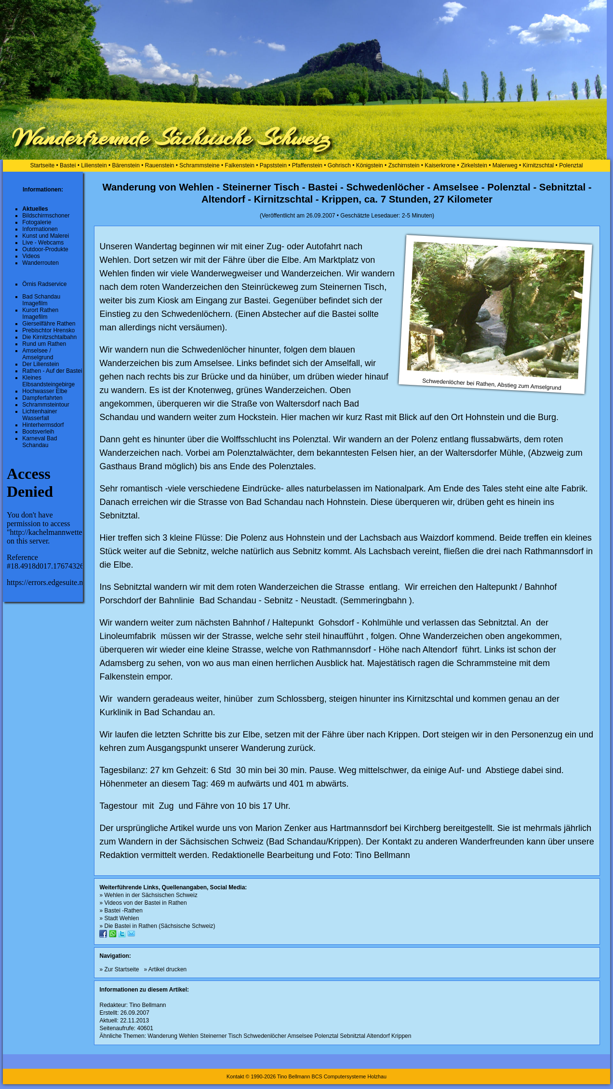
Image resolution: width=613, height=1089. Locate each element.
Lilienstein (94, 165)
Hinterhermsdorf (43, 425)
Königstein (369, 165)
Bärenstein (126, 165)
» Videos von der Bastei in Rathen (143, 902)
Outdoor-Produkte (45, 249)
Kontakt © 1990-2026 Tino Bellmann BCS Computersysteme (296, 1076)
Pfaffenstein (307, 165)
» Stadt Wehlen (119, 918)
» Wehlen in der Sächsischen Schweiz (148, 895)
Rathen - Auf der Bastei (52, 371)
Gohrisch (339, 165)
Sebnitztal (352, 1036)
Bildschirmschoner (45, 215)
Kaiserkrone (440, 165)
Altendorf (378, 1036)
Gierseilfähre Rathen (48, 323)
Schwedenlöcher (264, 1036)
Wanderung (162, 1036)
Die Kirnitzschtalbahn (49, 337)
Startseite (42, 165)
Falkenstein (239, 165)
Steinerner (213, 1036)
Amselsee (300, 1036)
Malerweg (505, 165)
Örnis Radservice (44, 284)
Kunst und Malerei (45, 235)
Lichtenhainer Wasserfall (39, 415)
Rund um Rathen (44, 343)
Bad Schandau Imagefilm (41, 300)
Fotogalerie (36, 222)
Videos (31, 256)
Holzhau (376, 1076)
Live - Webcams (43, 242)
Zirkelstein (474, 165)
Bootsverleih (38, 431)
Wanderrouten (40, 262)
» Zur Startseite (119, 969)
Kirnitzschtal (538, 165)
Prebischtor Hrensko (48, 330)
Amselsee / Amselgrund (37, 354)
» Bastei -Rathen (120, 910)
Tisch (235, 1036)
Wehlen (188, 1036)
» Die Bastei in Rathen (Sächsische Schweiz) (157, 926)
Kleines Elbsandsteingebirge (48, 381)
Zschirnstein (404, 165)
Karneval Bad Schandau (39, 442)
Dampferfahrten (42, 398)
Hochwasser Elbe (44, 391)
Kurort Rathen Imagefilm (40, 313)
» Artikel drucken (165, 969)
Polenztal (571, 165)
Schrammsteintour (45, 404)
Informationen (39, 229)
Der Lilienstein (40, 364)
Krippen (401, 1036)
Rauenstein (159, 165)
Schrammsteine (199, 165)
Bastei (68, 165)
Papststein (273, 165)
